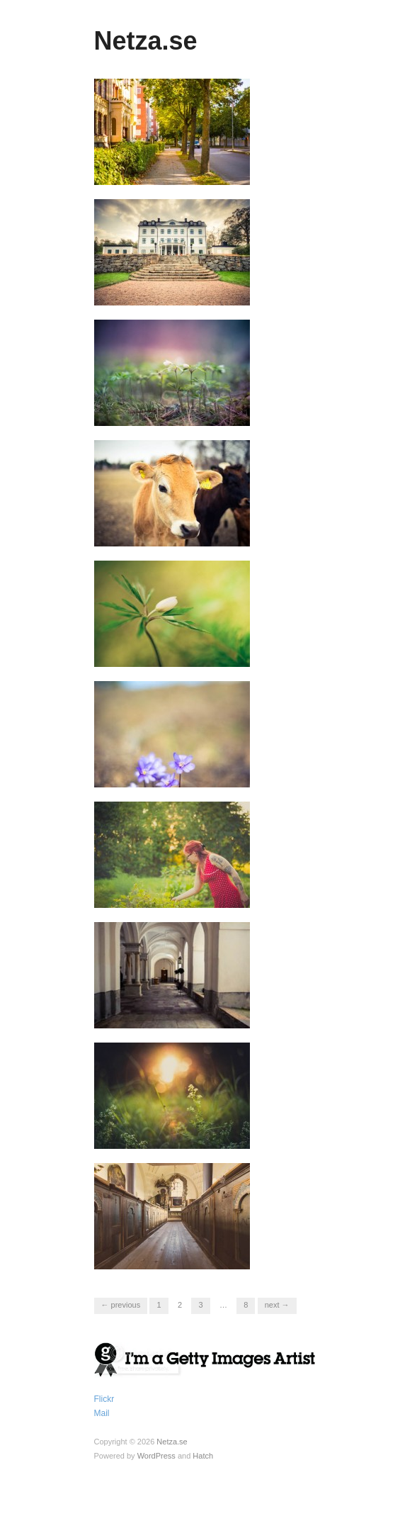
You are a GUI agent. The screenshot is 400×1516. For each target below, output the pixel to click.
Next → (277, 1305)
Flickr (104, 1399)
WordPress (156, 1456)
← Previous (121, 1305)
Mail (102, 1413)
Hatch (203, 1456)
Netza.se (146, 40)
